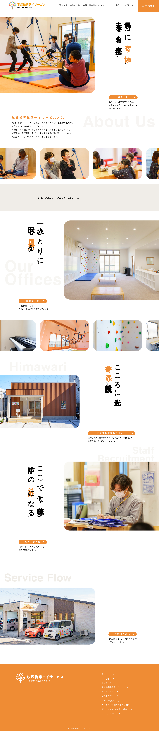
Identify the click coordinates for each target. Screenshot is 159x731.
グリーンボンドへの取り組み (114, 709)
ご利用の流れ (129, 5)
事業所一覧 (75, 5)
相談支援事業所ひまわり (94, 5)
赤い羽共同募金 (108, 714)
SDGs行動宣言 (108, 701)
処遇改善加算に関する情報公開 (115, 705)
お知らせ (105, 679)
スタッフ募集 (114, 5)
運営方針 (63, 5)
